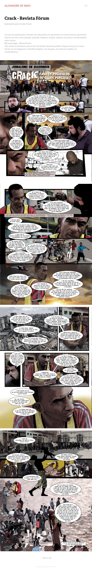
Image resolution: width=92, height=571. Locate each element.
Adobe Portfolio (50, 567)
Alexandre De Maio (18, 5)
